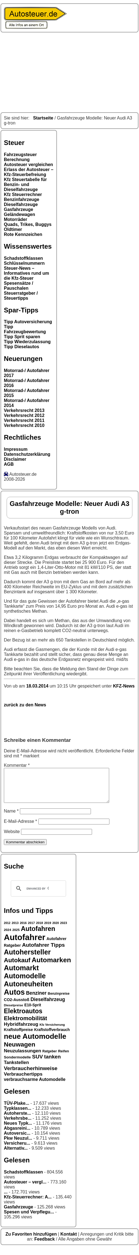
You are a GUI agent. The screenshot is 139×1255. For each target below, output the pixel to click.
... (5, 1198)
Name (11, 817)
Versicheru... (17, 1149)
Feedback (45, 1245)
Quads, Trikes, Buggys (28, 224)
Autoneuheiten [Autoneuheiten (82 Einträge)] (28, 990)
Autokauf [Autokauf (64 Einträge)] (17, 966)
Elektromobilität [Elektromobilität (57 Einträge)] (25, 1025)
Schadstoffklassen (23, 258)
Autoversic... (17, 1139)
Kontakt (69, 1240)
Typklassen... (17, 1115)
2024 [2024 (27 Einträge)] (7, 936)
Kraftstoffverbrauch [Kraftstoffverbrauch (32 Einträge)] (52, 1036)
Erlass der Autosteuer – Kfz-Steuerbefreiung (28, 172)
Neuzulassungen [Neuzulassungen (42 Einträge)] (22, 1057)
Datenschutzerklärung (27, 454)
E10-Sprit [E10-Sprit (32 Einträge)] (32, 1011)
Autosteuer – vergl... (25, 1188)
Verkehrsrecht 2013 (24, 410)
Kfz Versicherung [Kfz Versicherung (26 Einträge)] (52, 1031)
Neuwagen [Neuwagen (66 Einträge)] (19, 1051)
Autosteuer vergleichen (28, 164)
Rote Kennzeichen (23, 234)
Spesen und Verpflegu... (29, 1218)
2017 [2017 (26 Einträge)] (31, 929)
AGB (9, 464)
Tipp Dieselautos (21, 346)
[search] (38, 895)
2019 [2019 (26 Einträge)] (47, 929)
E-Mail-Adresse (20, 828)
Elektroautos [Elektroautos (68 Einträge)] (23, 1017)
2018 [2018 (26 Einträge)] (39, 929)
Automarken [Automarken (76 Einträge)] (51, 966)
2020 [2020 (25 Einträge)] (55, 929)
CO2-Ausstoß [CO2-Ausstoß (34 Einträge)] (16, 1006)
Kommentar (17, 765)
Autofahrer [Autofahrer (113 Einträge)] (24, 943)
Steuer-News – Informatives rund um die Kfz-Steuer (26, 273)
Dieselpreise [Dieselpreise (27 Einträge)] (13, 1012)
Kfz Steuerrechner (23, 194)
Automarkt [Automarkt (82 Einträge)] (21, 974)
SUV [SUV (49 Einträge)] (37, 1063)
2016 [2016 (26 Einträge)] (23, 929)
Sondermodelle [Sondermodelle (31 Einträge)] (17, 1064)
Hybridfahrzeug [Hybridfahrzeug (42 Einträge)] (21, 1030)
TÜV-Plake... (16, 1110)
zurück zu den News (25, 704)
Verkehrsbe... (18, 1124)
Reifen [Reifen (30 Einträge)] (63, 1058)
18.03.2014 (38, 686)
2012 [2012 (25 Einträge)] (7, 929)
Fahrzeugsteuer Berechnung (20, 157)
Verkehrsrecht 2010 (24, 425)
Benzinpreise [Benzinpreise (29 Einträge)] (59, 1000)
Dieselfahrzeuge (21, 204)
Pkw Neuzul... (18, 1144)
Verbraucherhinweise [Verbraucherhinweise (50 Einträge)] (30, 1075)
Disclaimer (15, 459)
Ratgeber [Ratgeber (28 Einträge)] (49, 1058)
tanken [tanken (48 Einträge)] (52, 1063)
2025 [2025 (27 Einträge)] (16, 936)
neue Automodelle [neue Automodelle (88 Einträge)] (35, 1043)
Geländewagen (19, 214)
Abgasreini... (17, 1134)
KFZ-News (124, 686)
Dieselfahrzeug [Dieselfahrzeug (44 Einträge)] (47, 1006)
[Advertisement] (69, 72)
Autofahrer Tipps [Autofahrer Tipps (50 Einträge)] (43, 951)
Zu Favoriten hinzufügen (32, 1240)
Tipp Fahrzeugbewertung (25, 329)
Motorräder (15, 219)
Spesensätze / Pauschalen (18, 286)
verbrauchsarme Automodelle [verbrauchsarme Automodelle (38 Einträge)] (34, 1086)
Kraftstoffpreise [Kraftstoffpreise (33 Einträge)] (18, 1036)
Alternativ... (16, 1154)
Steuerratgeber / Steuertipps (21, 296)
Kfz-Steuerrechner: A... (28, 1203)
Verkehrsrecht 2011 (24, 420)
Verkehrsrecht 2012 (24, 415)
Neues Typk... (18, 1129)
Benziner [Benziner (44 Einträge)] (36, 999)
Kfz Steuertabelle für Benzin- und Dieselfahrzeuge (25, 184)
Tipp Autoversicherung (28, 321)
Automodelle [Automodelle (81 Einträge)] (25, 982)
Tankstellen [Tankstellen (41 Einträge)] (16, 1069)
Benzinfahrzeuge (21, 199)
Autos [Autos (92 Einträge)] (14, 999)
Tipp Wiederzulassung (27, 341)
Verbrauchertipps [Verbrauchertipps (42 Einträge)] (23, 1080)
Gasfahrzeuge (18, 209)
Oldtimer (13, 229)
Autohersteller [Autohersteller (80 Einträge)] (27, 959)
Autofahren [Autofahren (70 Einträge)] (38, 935)
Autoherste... (17, 1119)
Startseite (43, 118)
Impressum (15, 449)
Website (12, 838)
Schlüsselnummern (24, 263)
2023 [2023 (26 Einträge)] (63, 929)
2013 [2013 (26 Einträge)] (15, 929)
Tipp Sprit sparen (22, 336)
